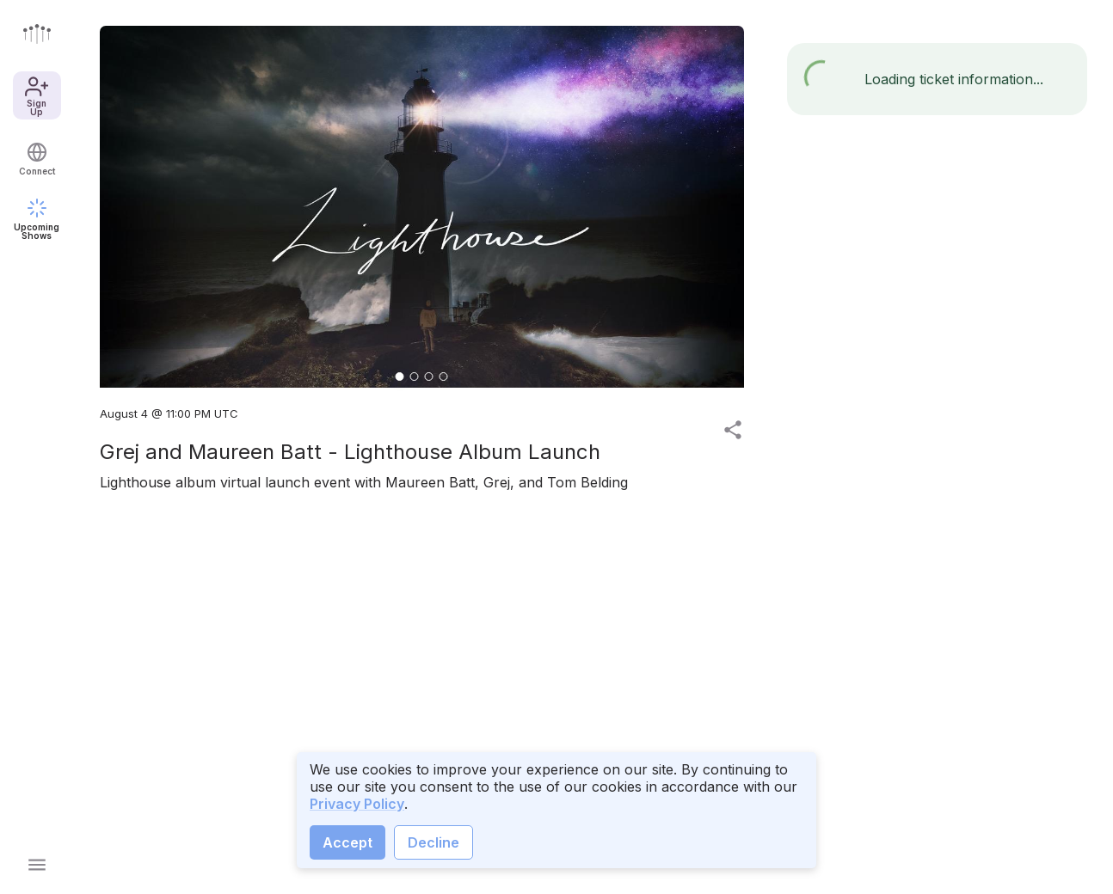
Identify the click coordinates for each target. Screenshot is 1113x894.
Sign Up (36, 95)
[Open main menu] (37, 864)
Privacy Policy (357, 803)
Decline (433, 842)
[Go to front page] (37, 33)
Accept (347, 842)
